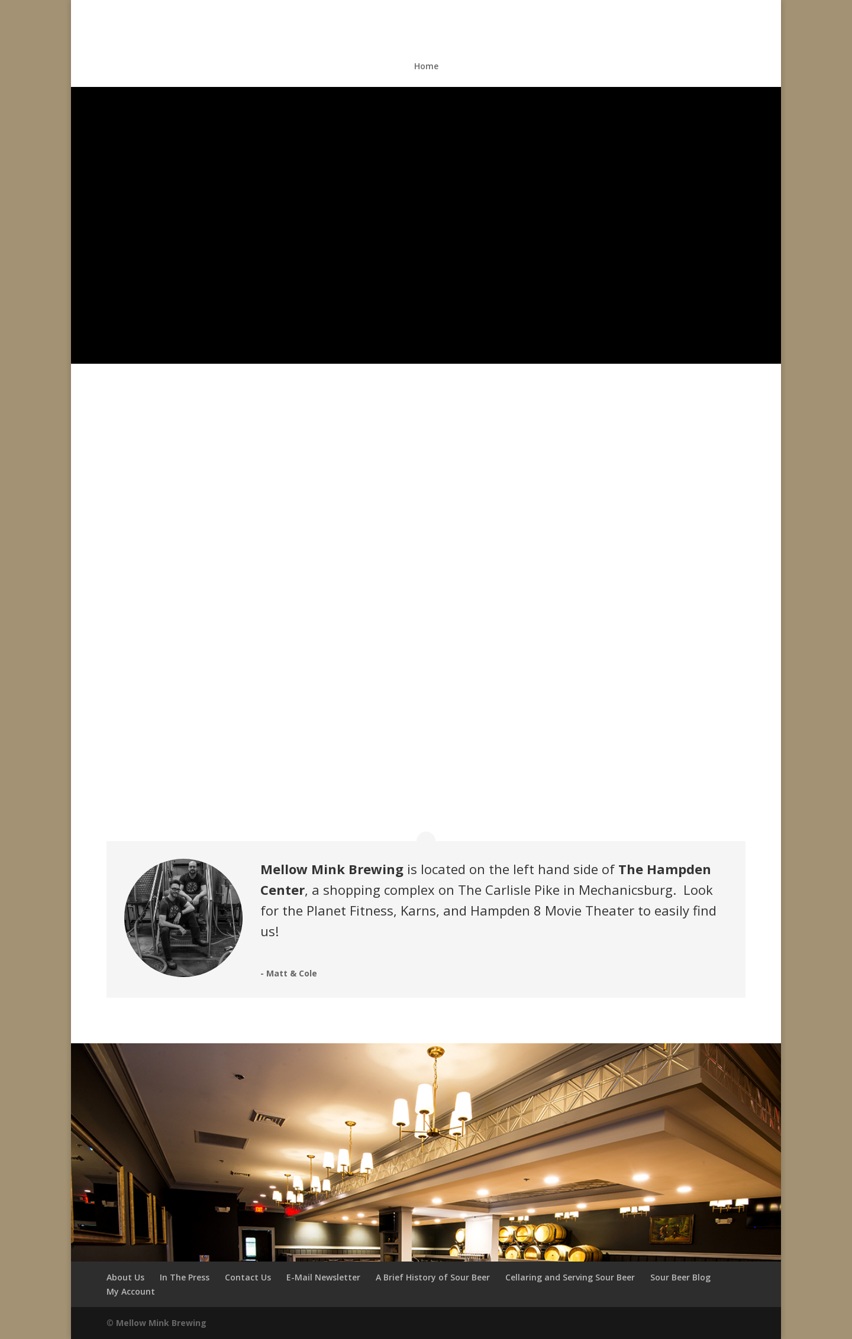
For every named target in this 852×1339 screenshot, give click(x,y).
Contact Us (248, 1277)
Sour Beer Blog (680, 1277)
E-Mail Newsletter (323, 1277)
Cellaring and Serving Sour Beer (570, 1277)
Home (426, 67)
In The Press (184, 1277)
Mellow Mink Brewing (161, 1322)
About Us (125, 1277)
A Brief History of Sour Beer (433, 1277)
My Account (130, 1291)
